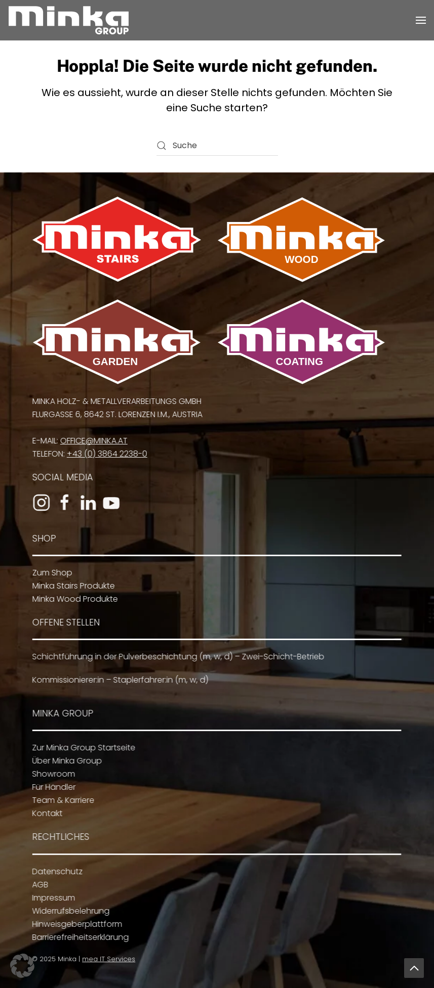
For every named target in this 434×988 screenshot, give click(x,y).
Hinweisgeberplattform (75, 924)
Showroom (51, 774)
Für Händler (51, 787)
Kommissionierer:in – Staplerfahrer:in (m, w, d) (118, 680)
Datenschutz (55, 871)
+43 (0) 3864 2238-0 (105, 454)
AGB (38, 884)
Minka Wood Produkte (73, 599)
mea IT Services (107, 959)
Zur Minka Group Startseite (81, 747)
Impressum (51, 898)
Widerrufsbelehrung (68, 911)
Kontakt (45, 813)
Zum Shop (50, 572)
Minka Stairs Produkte (71, 586)
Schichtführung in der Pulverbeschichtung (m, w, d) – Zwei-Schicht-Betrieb (176, 656)
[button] (421, 20)
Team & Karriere (61, 800)
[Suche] (217, 146)
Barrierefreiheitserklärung (78, 937)
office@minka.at (92, 440)
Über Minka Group (65, 761)
